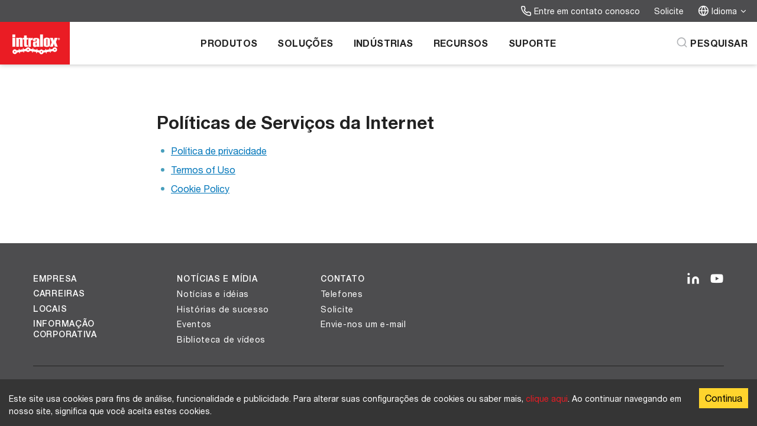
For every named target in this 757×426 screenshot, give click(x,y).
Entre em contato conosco (580, 11)
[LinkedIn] (693, 279)
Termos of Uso (203, 169)
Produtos (228, 43)
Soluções (305, 43)
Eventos (194, 324)
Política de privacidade (219, 150)
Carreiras (59, 293)
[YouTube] (717, 279)
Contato (342, 278)
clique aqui (547, 398)
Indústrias (383, 43)
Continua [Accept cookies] (723, 398)
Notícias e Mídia (217, 278)
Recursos (461, 43)
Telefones (342, 294)
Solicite (669, 11)
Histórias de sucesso (223, 309)
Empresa (55, 278)
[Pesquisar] (712, 43)
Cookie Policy (200, 188)
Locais (50, 309)
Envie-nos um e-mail (363, 324)
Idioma (723, 11)
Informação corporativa (65, 329)
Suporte (533, 43)
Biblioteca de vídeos (221, 339)
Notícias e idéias (213, 294)
